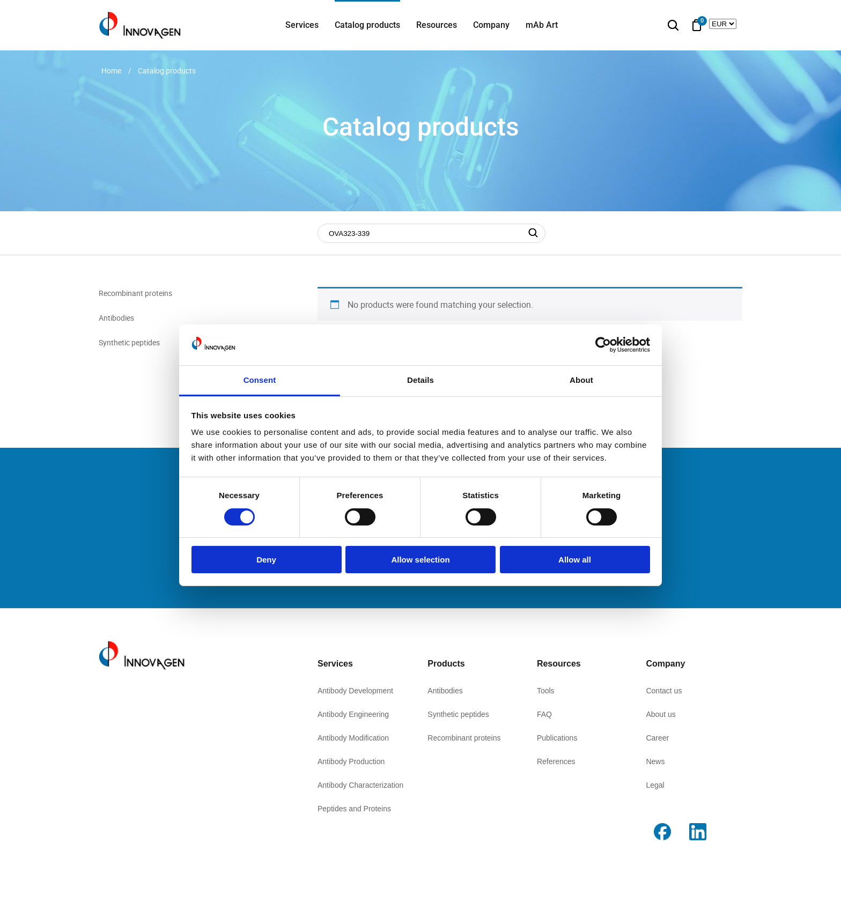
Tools (546, 690)
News (655, 761)
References (556, 761)
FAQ (544, 714)
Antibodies (116, 318)
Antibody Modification (353, 738)
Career (657, 738)
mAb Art (542, 25)
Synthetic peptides (129, 342)
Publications (557, 738)
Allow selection (420, 559)
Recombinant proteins (135, 293)
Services (302, 25)
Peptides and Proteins (354, 808)
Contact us (664, 690)
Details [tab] (420, 379)
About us (660, 714)
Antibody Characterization (360, 785)
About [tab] (581, 379)
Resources (436, 25)
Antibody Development (355, 690)
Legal (655, 785)
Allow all (574, 559)
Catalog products (367, 25)
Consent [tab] (260, 379)
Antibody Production (351, 761)
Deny (266, 559)
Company (491, 25)
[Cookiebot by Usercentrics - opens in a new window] (603, 345)
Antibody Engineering (353, 714)
